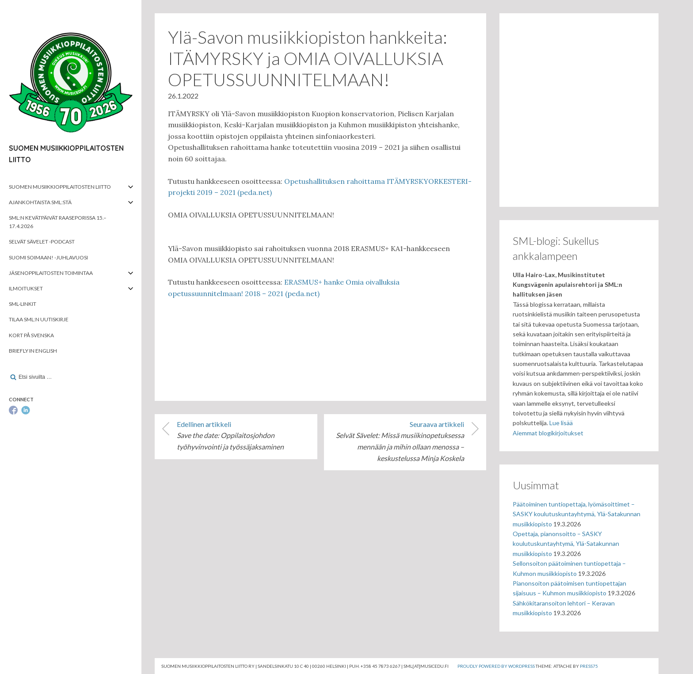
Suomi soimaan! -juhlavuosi (48, 257)
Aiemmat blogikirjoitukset (548, 433)
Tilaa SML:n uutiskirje (39, 319)
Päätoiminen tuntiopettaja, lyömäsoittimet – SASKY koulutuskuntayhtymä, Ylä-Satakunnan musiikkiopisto (576, 514)
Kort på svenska (31, 335)
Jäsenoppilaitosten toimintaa (51, 273)
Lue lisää (561, 422)
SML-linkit (22, 304)
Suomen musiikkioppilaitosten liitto (60, 186)
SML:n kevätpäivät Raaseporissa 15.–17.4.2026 (58, 221)
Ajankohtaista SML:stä (40, 202)
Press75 (589, 666)
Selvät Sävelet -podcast (42, 241)
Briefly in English (33, 350)
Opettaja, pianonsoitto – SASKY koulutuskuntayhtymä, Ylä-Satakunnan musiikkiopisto (566, 543)
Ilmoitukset (26, 288)
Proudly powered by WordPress (496, 666)
